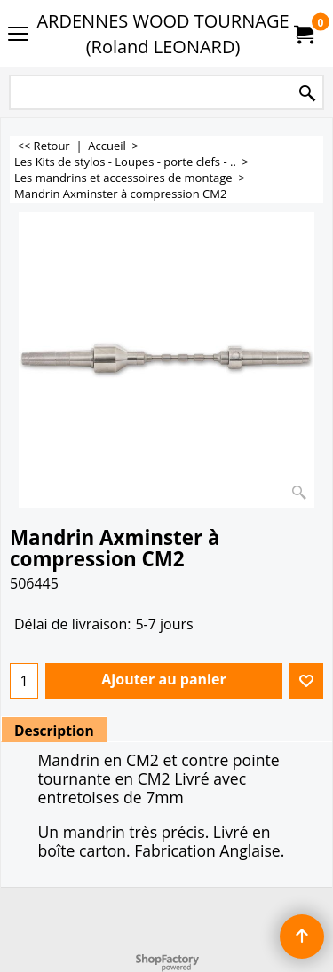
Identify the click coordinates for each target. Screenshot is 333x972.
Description (54, 730)
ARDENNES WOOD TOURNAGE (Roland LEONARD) (162, 34)
